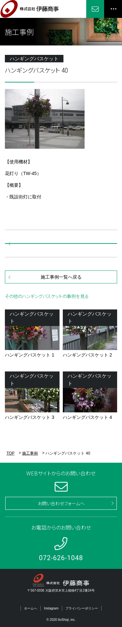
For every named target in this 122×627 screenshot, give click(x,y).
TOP (10, 453)
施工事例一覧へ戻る (61, 277)
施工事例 (30, 453)
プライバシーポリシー (81, 608)
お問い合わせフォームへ (61, 503)
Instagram (51, 608)
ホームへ (30, 608)
